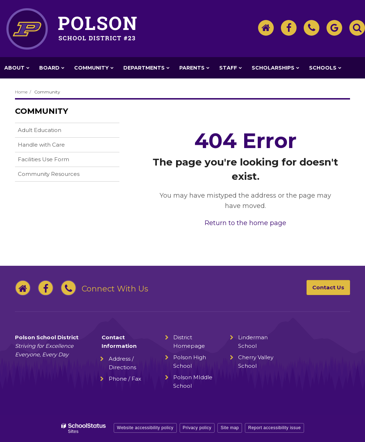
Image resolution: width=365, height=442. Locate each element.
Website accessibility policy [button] (145, 427)
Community (47, 92)
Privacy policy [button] (197, 427)
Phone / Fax (125, 378)
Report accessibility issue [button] (274, 427)
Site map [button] (230, 427)
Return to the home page (245, 223)
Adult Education (39, 130)
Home (21, 92)
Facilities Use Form (43, 159)
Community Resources (48, 174)
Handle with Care (52, 146)
